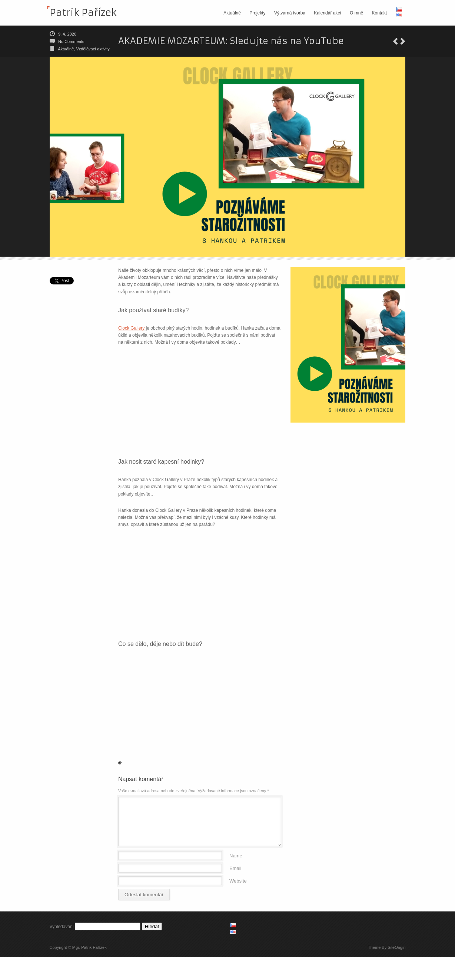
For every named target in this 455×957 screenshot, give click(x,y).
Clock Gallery (131, 328)
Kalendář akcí (327, 13)
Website (238, 880)
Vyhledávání (62, 926)
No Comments (71, 41)
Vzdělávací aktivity (92, 49)
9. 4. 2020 (67, 34)
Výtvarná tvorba (289, 13)
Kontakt (379, 13)
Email (235, 868)
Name (235, 855)
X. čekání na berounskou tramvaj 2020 (395, 41)
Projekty (257, 13)
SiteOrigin (396, 947)
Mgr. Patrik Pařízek (89, 947)
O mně (356, 13)
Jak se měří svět (402, 41)
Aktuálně (232, 13)
